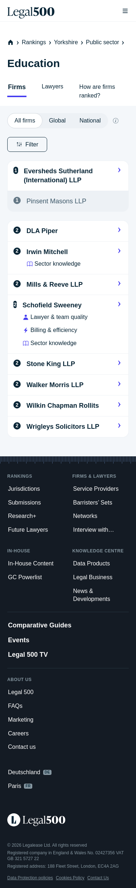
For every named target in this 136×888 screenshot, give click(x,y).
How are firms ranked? (97, 91)
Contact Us (98, 877)
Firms (17, 87)
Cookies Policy (70, 877)
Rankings (37, 42)
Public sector (106, 42)
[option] (24, 120)
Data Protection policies (30, 877)
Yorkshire (69, 42)
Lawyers (52, 86)
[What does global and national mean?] (116, 121)
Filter (27, 144)
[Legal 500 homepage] (68, 819)
